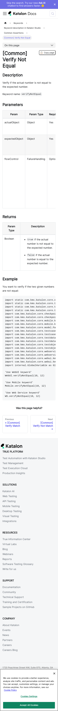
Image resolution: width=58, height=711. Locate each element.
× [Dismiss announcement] (55, 4)
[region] (29, 690)
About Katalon (10, 625)
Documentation (11, 587)
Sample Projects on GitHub (18, 607)
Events (6, 630)
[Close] (54, 673)
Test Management (12, 463)
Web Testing (9, 496)
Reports (7, 559)
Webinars (7, 554)
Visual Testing (10, 516)
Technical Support (13, 597)
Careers (7, 645)
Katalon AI (8, 491)
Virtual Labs (9, 544)
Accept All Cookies (29, 705)
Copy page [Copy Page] (47, 52)
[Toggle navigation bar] (4, 13)
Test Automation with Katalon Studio (23, 458)
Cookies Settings (29, 696)
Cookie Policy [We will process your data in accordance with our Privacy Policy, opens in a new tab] (10, 690)
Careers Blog (10, 650)
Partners (7, 640)
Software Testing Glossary (17, 564)
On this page (11, 45)
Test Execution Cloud (15, 468)
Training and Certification (17, 602)
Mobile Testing (11, 506)
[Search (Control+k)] (53, 14)
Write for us (9, 569)
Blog (5, 549)
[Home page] (5, 23)
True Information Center (16, 539)
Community (9, 592)
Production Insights (13, 473)
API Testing (9, 501)
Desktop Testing (12, 511)
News (5, 635)
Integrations (9, 521)
